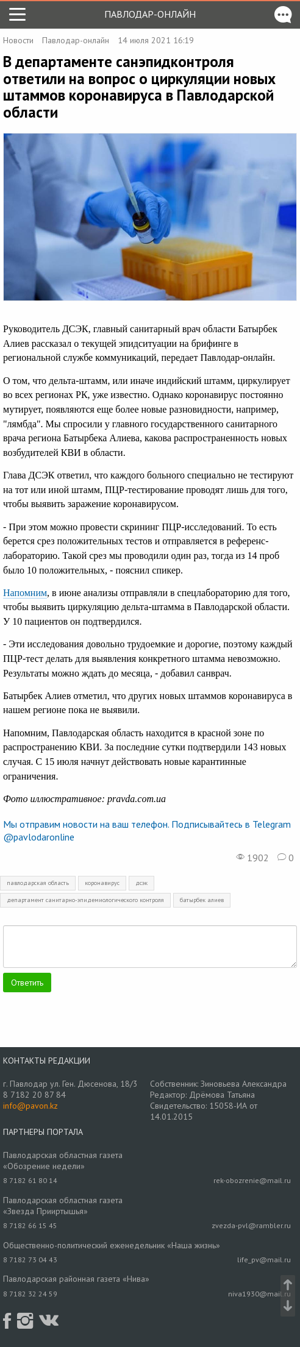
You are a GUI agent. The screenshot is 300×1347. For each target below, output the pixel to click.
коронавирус (102, 883)
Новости (18, 40)
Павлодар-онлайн (150, 14)
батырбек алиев (202, 900)
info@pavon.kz (30, 1105)
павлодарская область (38, 883)
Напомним (25, 593)
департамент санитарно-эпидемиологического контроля (85, 900)
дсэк (141, 883)
